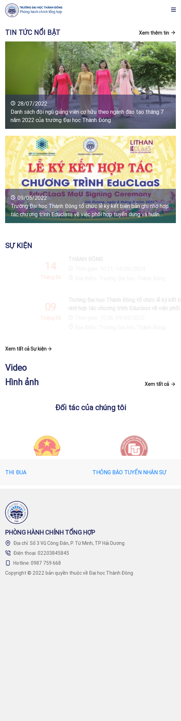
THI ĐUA (15, 472)
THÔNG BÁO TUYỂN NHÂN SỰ (129, 472)
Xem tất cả (157, 384)
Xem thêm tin (154, 33)
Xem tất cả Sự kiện (26, 349)
